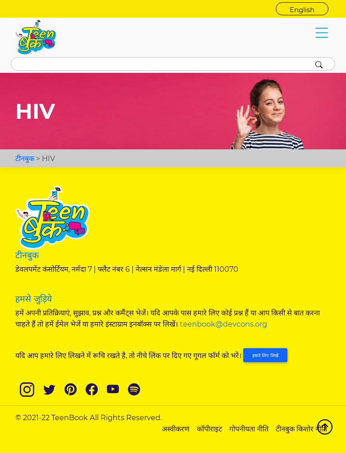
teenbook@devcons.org (223, 323)
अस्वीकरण (176, 428)
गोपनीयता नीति (249, 428)
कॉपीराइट (209, 428)
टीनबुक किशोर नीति (301, 428)
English (302, 10)
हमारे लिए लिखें (265, 356)
